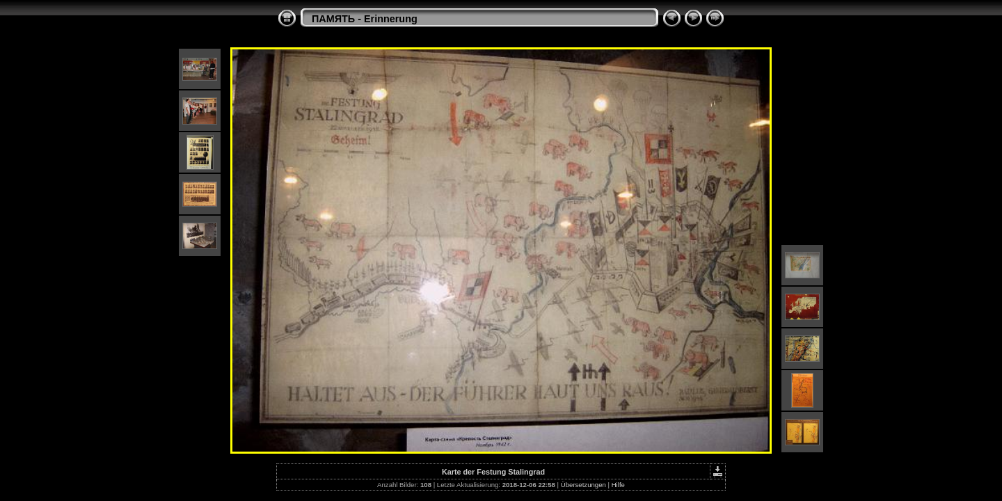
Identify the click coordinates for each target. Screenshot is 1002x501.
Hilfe (618, 484)
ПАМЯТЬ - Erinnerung (365, 18)
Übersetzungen (583, 484)
